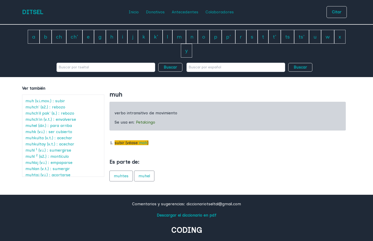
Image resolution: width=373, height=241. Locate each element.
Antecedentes (185, 12)
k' (156, 37)
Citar (336, 12)
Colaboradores (220, 12)
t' (274, 37)
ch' (74, 37)
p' (228, 37)
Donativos (155, 12)
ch (59, 37)
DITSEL (32, 12)
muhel (144, 175)
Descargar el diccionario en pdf (186, 215)
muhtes (121, 175)
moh (143, 142)
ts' (302, 37)
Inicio (134, 12)
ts (287, 37)
